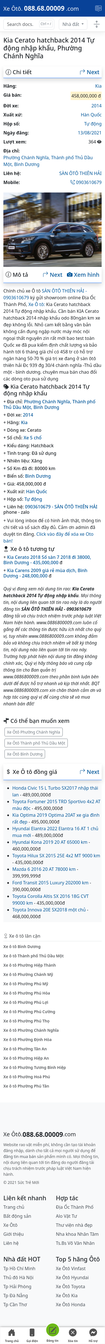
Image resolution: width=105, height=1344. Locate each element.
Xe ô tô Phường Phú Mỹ (25, 983)
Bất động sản (17, 1216)
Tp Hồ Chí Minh (19, 1268)
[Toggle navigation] (98, 8)
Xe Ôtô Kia (67, 1295)
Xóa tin (73, 1336)
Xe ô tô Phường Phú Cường (29, 1011)
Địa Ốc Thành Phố (75, 1207)
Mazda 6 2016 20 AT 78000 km (44, 869)
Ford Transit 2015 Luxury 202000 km (50, 883)
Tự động (93, 124)
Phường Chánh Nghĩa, (27, 157)
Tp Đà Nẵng (15, 1295)
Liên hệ (11, 1243)
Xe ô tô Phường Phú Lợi (25, 1002)
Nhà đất (71, 24)
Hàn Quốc (91, 115)
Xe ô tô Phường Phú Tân (26, 1086)
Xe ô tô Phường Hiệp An (26, 1058)
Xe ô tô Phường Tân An (25, 1048)
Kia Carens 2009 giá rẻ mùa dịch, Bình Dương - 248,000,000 (45, 573)
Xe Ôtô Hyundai (72, 1277)
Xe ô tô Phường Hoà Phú (26, 1076)
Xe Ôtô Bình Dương (25, 754)
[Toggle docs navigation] (97, 24)
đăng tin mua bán (19, 1156)
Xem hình (83, 274)
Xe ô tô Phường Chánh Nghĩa (31, 1030)
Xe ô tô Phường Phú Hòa (26, 993)
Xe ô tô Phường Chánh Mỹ (28, 974)
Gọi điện (32, 1336)
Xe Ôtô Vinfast (71, 1268)
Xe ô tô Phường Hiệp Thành (29, 965)
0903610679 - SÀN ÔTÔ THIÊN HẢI (61, 507)
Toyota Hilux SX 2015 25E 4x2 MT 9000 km (56, 856)
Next (89, 72)
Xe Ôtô (10, 1225)
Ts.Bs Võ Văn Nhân (75, 1243)
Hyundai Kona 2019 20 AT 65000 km (49, 842)
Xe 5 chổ (32, 438)
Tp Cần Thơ (15, 1304)
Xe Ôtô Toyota (70, 1286)
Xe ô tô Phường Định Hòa (27, 1039)
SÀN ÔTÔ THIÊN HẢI (80, 173)
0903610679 (86, 182)
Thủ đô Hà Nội (18, 1277)
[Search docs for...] (28, 24)
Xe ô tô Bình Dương (22, 946)
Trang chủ (12, 1336)
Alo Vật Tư (66, 1216)
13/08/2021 (90, 133)
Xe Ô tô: (36, 304)
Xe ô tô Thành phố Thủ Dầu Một (33, 955)
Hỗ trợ (93, 1336)
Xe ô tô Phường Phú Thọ (26, 1021)
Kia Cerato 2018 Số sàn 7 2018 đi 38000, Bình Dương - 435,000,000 (47, 560)
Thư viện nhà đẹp (74, 1225)
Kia (98, 86)
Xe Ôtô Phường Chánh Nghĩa (33, 732)
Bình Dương (26, 164)
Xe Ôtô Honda (70, 1304)
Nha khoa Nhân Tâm (77, 1234)
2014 (96, 106)
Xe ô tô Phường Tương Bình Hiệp (34, 1067)
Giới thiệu (13, 1234)
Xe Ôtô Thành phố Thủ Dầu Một (36, 743)
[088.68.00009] (41, 8)
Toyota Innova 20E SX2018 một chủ (49, 910)
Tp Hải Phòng (17, 1286)
